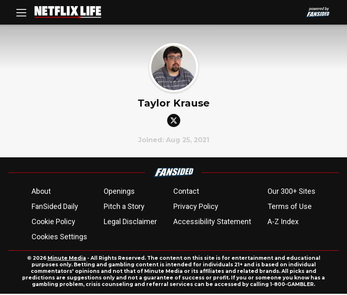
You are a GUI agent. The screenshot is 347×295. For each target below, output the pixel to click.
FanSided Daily (55, 206)
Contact (186, 191)
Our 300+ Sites (291, 191)
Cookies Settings (59, 236)
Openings (119, 191)
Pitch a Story (124, 206)
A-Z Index (283, 221)
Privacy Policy (195, 206)
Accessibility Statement (212, 221)
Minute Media (67, 258)
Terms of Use (290, 206)
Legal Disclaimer (130, 221)
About (41, 191)
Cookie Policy (53, 221)
